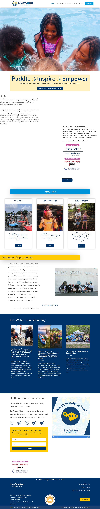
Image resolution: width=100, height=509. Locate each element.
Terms (38, 507)
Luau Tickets (67, 180)
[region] (50, 39)
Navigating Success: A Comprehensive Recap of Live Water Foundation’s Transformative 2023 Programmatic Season (21, 353)
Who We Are (60, 3)
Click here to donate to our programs (50, 88)
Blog (75, 3)
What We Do (69, 3)
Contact (81, 3)
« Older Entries (15, 383)
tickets (71, 141)
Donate (89, 4)
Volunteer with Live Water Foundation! (77, 352)
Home (52, 3)
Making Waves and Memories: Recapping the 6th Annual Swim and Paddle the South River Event (48, 355)
